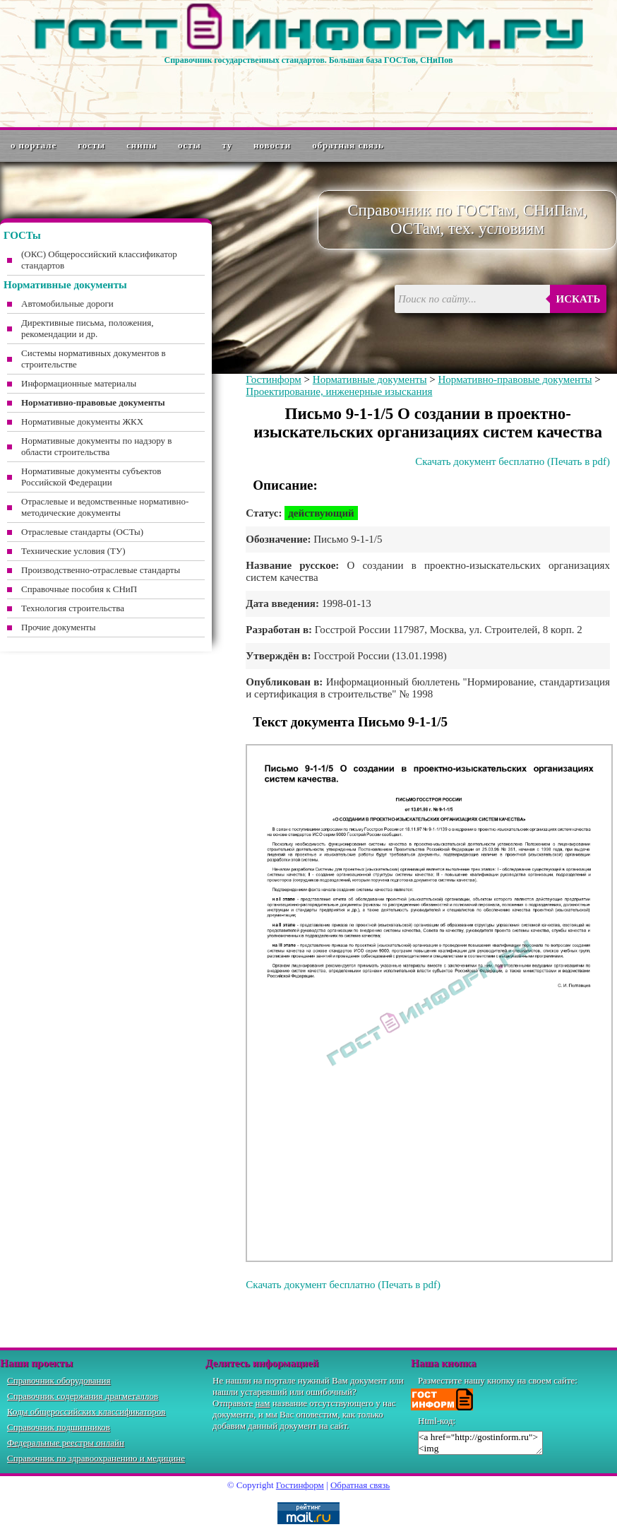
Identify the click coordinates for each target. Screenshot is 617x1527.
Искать (578, 299)
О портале (33, 145)
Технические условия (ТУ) (73, 551)
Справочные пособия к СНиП (79, 589)
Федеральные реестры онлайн (65, 1442)
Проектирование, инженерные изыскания (339, 391)
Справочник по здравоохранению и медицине (96, 1458)
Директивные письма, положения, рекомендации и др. (87, 328)
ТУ (227, 145)
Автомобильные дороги (67, 303)
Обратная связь (348, 145)
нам (263, 1403)
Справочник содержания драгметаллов (82, 1396)
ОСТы (189, 145)
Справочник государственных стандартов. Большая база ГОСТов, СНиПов (308, 60)
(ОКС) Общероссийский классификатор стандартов (99, 260)
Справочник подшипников (58, 1427)
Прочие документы (58, 627)
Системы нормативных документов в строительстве (93, 359)
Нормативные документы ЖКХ (82, 421)
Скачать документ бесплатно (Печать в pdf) (512, 461)
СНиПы (141, 145)
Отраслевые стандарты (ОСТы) (82, 531)
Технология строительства (72, 608)
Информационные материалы (78, 383)
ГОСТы (91, 145)
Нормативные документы (370, 379)
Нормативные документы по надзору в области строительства (96, 446)
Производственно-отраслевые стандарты (100, 570)
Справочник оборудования (59, 1380)
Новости (272, 145)
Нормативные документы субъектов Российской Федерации (91, 477)
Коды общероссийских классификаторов (86, 1411)
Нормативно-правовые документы (515, 379)
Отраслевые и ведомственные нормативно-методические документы (104, 507)
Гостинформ (273, 379)
